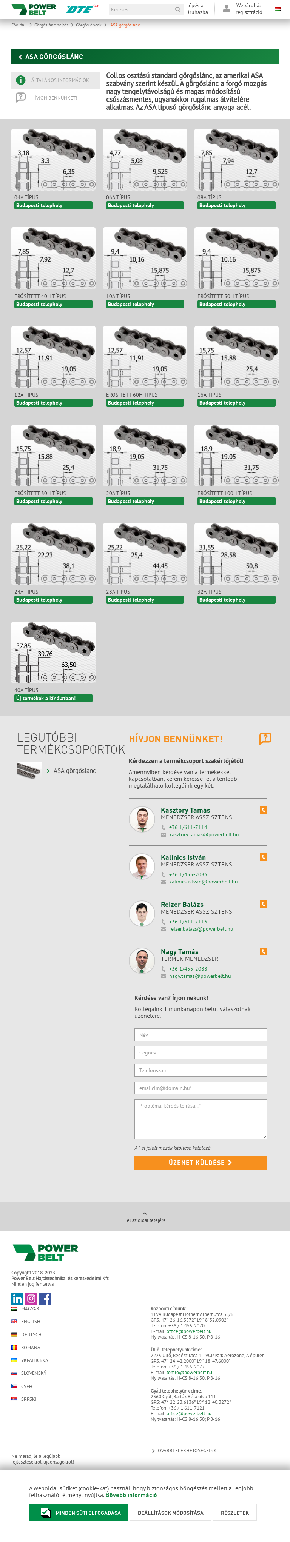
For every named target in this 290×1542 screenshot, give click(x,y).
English (25, 1321)
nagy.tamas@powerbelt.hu (200, 976)
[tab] (55, 80)
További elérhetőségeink (184, 1450)
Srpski (24, 1399)
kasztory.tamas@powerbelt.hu (204, 834)
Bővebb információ (131, 1495)
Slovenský (28, 1373)
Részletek (235, 1512)
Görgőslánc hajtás (54, 25)
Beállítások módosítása (171, 1512)
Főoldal (21, 25)
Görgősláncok (91, 25)
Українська (29, 1360)
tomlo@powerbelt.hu (189, 1372)
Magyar (25, 1308)
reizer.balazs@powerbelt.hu (201, 928)
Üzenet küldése (201, 1163)
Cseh (21, 1386)
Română (25, 1347)
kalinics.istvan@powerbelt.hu (203, 881)
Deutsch (26, 1334)
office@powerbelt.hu (189, 1331)
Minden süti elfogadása (79, 1512)
